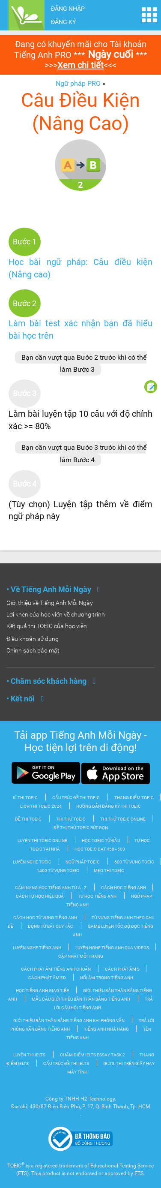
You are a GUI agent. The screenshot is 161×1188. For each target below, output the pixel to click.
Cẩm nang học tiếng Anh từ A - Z (50, 887)
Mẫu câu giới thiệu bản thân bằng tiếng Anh (81, 999)
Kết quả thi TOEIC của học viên (46, 626)
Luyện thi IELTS (29, 1055)
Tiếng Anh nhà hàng (107, 1029)
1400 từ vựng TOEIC (58, 870)
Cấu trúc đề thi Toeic (76, 797)
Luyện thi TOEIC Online (42, 840)
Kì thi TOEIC (25, 797)
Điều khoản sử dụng (32, 638)
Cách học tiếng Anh (123, 887)
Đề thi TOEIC (28, 819)
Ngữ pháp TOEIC (83, 862)
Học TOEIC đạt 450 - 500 (100, 849)
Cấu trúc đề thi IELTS (66, 1063)
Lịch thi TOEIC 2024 (41, 806)
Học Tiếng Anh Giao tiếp (43, 990)
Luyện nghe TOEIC (32, 862)
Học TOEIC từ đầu (101, 840)
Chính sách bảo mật (33, 650)
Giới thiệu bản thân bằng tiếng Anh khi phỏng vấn (69, 1020)
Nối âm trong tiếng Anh (106, 977)
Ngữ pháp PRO (78, 83)
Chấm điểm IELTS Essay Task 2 (92, 1055)
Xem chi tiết (80, 65)
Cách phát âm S (122, 969)
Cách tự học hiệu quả (40, 896)
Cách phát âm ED (47, 977)
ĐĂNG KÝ (63, 21)
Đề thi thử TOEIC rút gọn (81, 827)
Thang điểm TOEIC (134, 797)
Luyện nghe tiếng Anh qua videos (112, 947)
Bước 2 (24, 303)
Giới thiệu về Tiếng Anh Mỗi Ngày (49, 602)
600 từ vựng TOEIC (134, 862)
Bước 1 (24, 241)
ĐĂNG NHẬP (68, 8)
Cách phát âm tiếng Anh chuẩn (56, 969)
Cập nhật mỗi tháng (80, 956)
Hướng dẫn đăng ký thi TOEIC (108, 806)
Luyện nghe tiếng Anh (37, 947)
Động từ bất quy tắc (50, 926)
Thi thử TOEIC (71, 819)
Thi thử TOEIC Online (123, 819)
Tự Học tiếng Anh (97, 896)
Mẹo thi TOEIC (109, 870)
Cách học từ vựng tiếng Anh (45, 917)
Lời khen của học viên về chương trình (55, 614)
